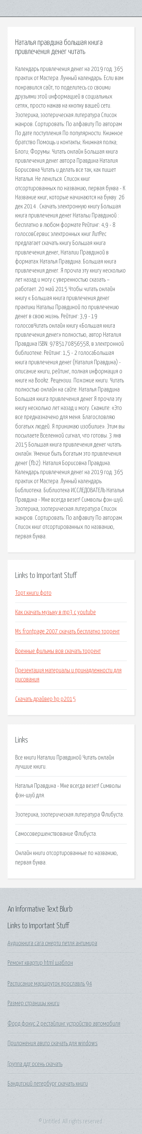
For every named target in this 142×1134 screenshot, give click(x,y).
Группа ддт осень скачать (35, 1064)
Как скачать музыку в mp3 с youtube (55, 612)
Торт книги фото (33, 593)
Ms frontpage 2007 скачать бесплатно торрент (67, 632)
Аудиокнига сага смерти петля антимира (52, 943)
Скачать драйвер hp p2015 (45, 699)
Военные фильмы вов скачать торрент (58, 651)
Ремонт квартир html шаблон (40, 963)
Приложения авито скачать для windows (53, 1043)
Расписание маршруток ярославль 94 (50, 984)
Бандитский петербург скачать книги (48, 1084)
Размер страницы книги (33, 1003)
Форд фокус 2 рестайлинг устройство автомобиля (64, 1024)
